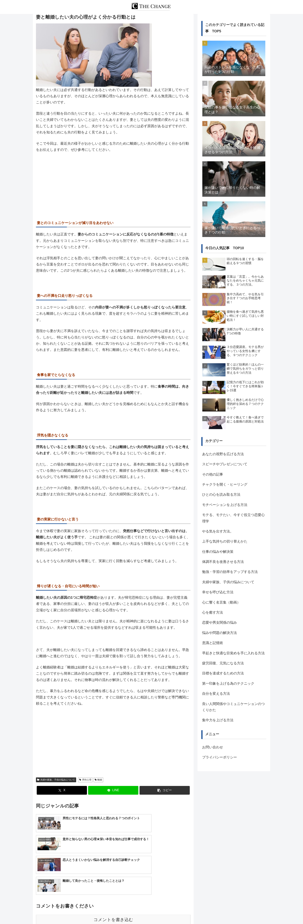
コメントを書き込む (113, 878)
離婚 (98, 779)
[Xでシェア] (62, 790)
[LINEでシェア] (113, 790)
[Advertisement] (113, 185)
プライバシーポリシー (219, 757)
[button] (165, 790)
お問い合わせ (212, 747)
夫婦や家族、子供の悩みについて (56, 779)
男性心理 (85, 779)
